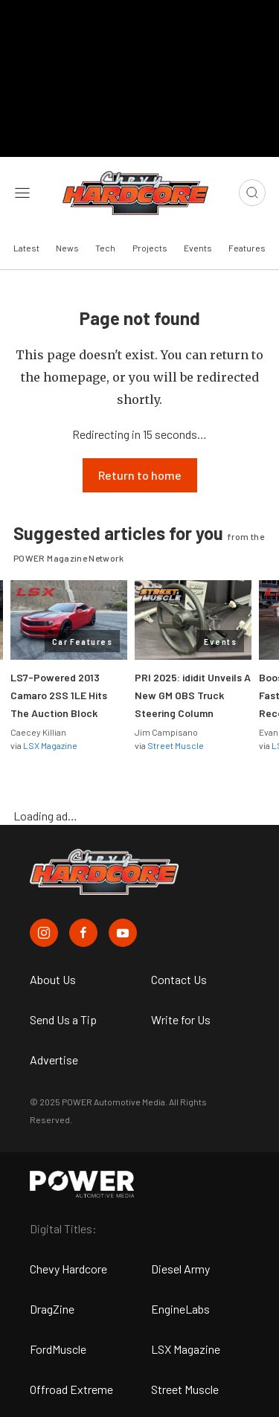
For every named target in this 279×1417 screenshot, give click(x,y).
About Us (53, 979)
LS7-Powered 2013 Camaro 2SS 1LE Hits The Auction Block (58, 695)
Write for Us (181, 1019)
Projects (149, 247)
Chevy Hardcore (68, 1269)
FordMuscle (58, 1349)
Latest (26, 247)
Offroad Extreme (71, 1389)
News (67, 247)
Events (198, 247)
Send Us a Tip (63, 1019)
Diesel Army (180, 1269)
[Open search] (252, 192)
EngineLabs (180, 1309)
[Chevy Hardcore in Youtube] (123, 933)
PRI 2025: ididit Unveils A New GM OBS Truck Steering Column (193, 695)
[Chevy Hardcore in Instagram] (44, 933)
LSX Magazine (50, 745)
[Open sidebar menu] (22, 192)
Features (247, 247)
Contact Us (179, 979)
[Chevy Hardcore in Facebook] (83, 933)
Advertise (54, 1060)
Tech (105, 247)
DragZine (52, 1309)
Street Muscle (175, 745)
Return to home (140, 475)
